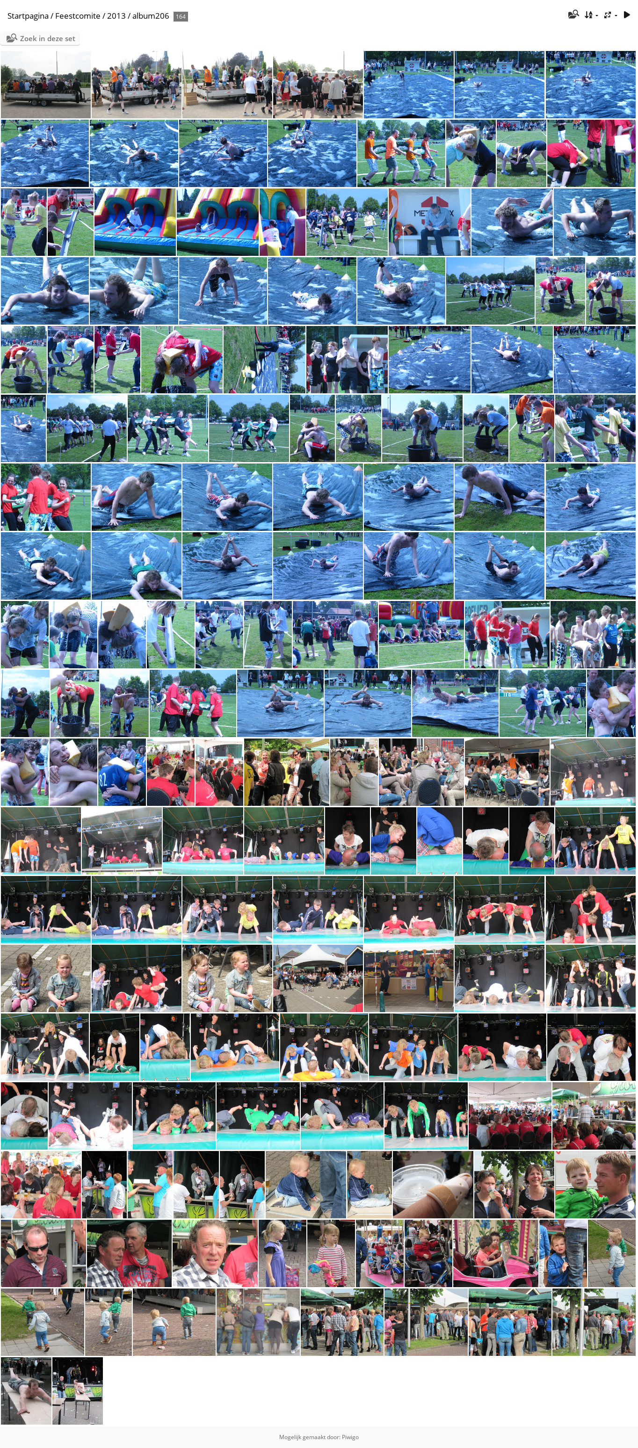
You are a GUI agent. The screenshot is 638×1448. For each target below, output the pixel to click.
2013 (116, 15)
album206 (150, 15)
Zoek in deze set (47, 38)
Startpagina (28, 15)
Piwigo (350, 1437)
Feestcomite (78, 15)
